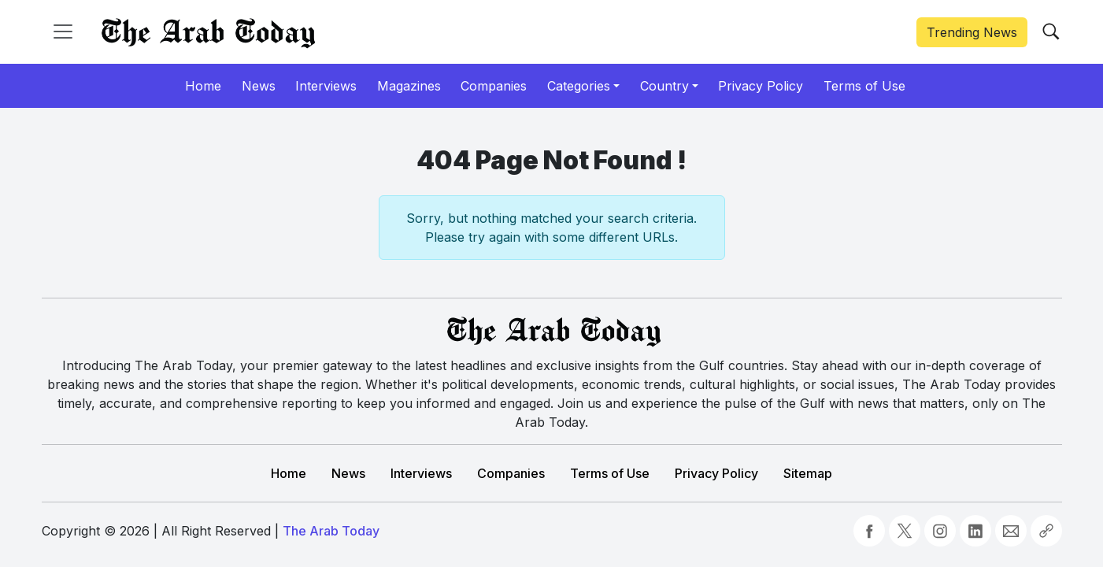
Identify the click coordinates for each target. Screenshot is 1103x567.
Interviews (421, 473)
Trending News (972, 32)
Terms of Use (610, 473)
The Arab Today (331, 531)
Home (288, 473)
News (348, 473)
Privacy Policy (716, 473)
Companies (511, 473)
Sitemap (807, 473)
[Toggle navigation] (63, 31)
